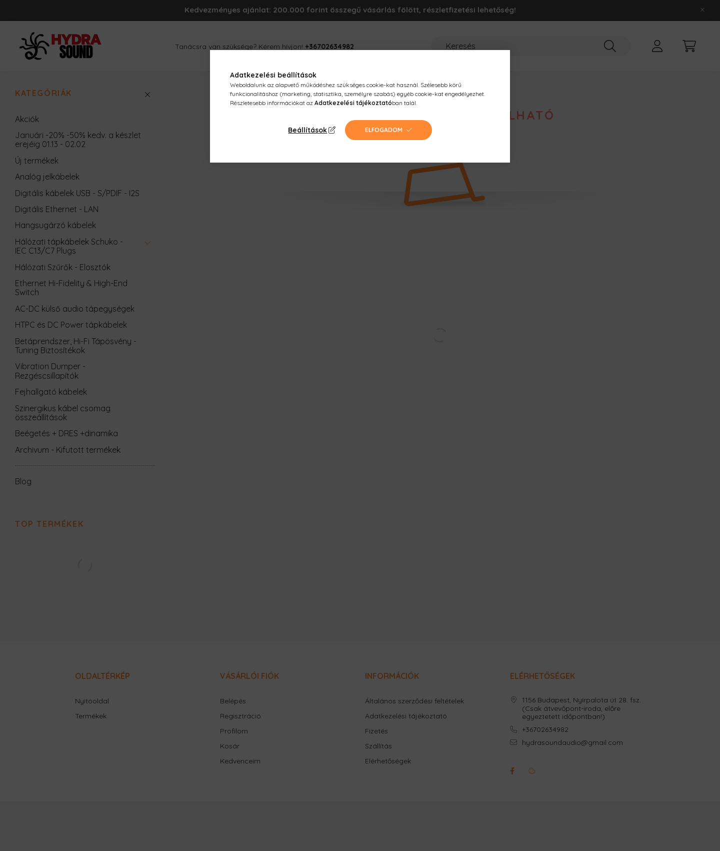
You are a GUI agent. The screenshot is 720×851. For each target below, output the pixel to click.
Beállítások (307, 130)
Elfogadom (383, 130)
